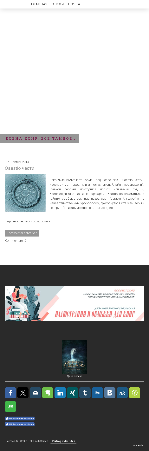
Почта (74, 4)
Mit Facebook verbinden (20, 418)
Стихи (58, 4)
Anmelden (138, 445)
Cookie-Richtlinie (29, 441)
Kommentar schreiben (22, 233)
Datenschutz (11, 441)
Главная (39, 4)
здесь (110, 208)
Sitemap (43, 441)
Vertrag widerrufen (63, 441)
